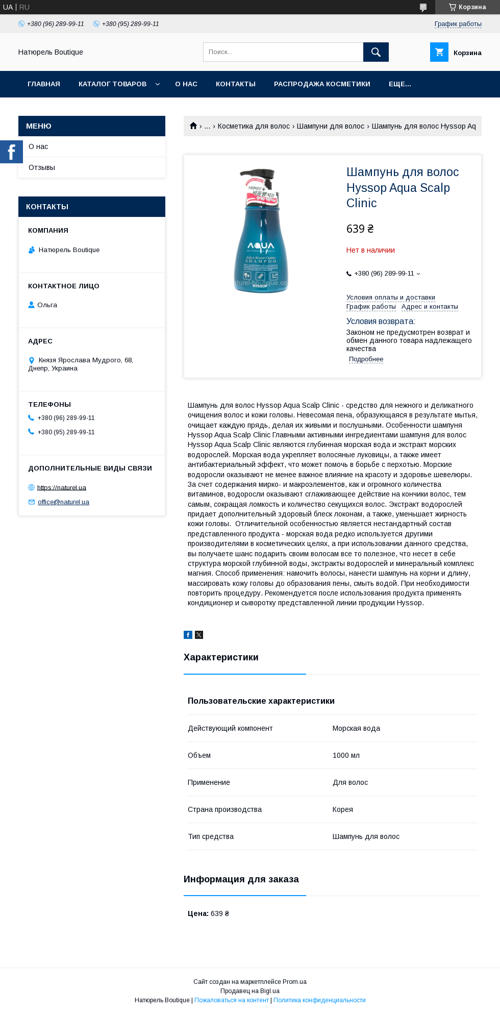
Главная (44, 84)
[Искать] (376, 52)
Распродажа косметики (322, 84)
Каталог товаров (112, 84)
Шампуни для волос (330, 126)
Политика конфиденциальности (319, 1000)
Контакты (236, 84)
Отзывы (42, 167)
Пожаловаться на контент (231, 1000)
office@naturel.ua (63, 502)
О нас (186, 84)
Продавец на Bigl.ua (250, 991)
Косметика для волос (254, 126)
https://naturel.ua (61, 487)
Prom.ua (295, 981)
